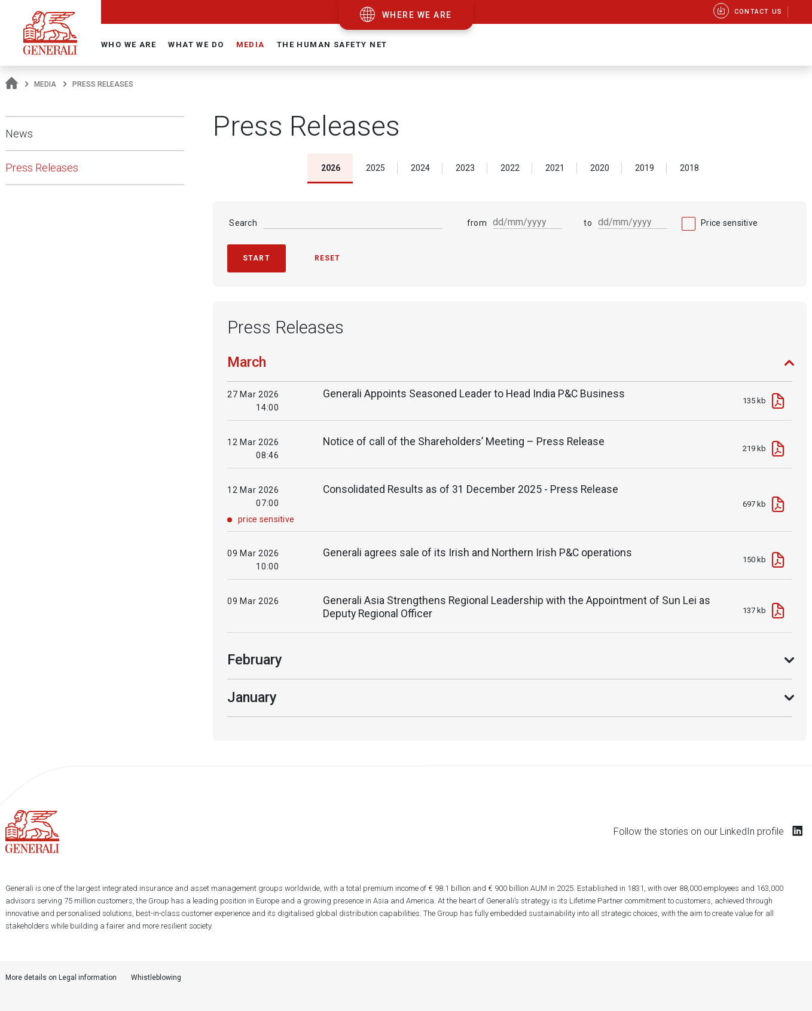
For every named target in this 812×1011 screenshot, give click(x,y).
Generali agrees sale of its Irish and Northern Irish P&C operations (477, 553)
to (588, 223)
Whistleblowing (156, 977)
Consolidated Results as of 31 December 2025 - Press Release (470, 489)
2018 (689, 168)
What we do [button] (196, 44)
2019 (644, 168)
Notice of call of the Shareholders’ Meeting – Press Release (464, 442)
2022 (510, 168)
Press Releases (41, 167)
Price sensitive (729, 223)
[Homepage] (11, 84)
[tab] (509, 368)
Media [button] (250, 44)
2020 (599, 168)
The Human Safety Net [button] (332, 44)
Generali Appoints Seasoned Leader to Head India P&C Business (474, 394)
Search (243, 223)
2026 (330, 168)
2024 (420, 168)
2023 (465, 168)
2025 (375, 168)
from (477, 223)
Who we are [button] (128, 44)
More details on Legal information (61, 977)
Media (45, 84)
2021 (554, 168)
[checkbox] (720, 223)
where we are (417, 15)
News (19, 133)
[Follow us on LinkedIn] (798, 831)
